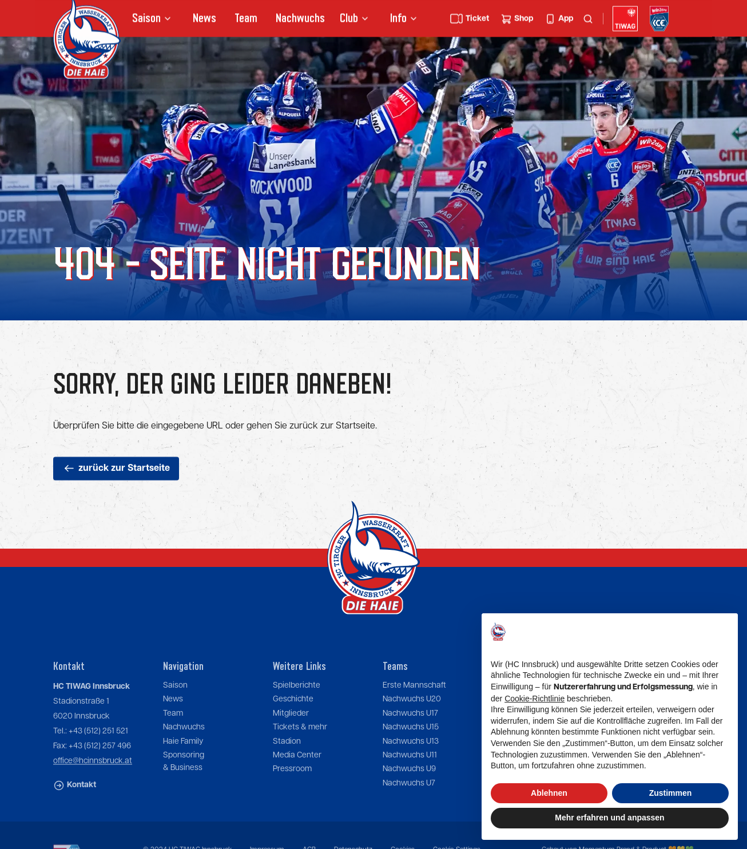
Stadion (287, 759)
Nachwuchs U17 (410, 731)
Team (246, 20)
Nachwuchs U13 (411, 759)
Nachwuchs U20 (412, 717)
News (204, 20)
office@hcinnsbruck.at (92, 779)
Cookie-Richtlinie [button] (534, 698)
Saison (175, 703)
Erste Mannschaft (414, 703)
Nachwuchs (300, 20)
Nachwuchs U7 (409, 800)
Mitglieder (291, 731)
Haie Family (183, 759)
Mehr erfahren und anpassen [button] (609, 817)
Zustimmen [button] (670, 793)
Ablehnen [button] (549, 793)
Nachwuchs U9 (409, 787)
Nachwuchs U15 (411, 745)
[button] (153, 20)
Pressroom (292, 787)
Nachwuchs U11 (410, 773)
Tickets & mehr (300, 745)
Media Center (297, 773)
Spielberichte (296, 703)
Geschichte (293, 717)
